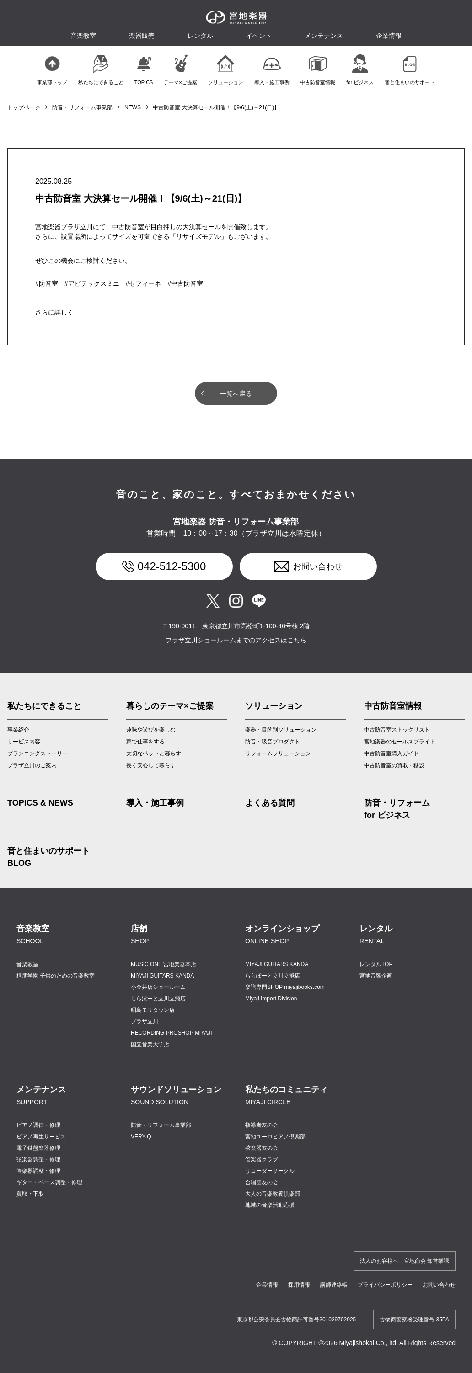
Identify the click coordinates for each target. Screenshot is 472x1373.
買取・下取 (30, 1194)
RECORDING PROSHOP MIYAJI (171, 1033)
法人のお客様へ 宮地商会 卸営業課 (404, 1261)
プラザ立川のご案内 (32, 765)
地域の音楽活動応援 (270, 1205)
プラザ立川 (144, 1021)
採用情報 (299, 1285)
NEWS (132, 107)
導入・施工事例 (155, 802)
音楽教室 (27, 964)
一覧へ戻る (236, 393)
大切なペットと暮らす (153, 753)
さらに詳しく (54, 312)
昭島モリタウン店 (153, 1010)
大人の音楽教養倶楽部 (272, 1194)
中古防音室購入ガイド (391, 753)
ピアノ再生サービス (41, 1136)
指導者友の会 (261, 1125)
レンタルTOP (375, 964)
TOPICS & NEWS (40, 802)
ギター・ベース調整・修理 (49, 1182)
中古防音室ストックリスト (397, 730)
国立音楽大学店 (150, 1044)
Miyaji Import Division (271, 998)
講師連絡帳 (334, 1285)
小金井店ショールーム (158, 987)
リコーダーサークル (270, 1171)
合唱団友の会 (261, 1182)
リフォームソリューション (278, 753)
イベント (259, 35)
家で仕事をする (145, 741)
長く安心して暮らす (151, 765)
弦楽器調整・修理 (38, 1159)
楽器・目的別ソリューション (280, 730)
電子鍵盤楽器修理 (38, 1148)
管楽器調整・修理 (38, 1171)
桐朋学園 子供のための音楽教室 (55, 975)
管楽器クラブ (261, 1159)
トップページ (23, 107)
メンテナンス (324, 35)
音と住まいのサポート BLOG (48, 857)
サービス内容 (23, 741)
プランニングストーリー (37, 753)
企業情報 (267, 1285)
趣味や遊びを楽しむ (151, 730)
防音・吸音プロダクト (272, 741)
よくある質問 (270, 802)
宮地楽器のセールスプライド (399, 741)
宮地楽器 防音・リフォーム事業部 (236, 521)
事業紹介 (18, 730)
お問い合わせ (318, 566)
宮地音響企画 (375, 975)
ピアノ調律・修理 (38, 1125)
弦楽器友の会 (261, 1148)
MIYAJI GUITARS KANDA (162, 975)
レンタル (200, 35)
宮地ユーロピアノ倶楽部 (275, 1136)
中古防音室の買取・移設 (394, 765)
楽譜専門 (285, 987)
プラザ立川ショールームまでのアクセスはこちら (236, 640)
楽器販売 (142, 35)
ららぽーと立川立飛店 (158, 998)
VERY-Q (141, 1136)
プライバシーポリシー (385, 1285)
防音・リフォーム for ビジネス (397, 809)
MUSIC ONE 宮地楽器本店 (163, 964)
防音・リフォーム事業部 (82, 107)
